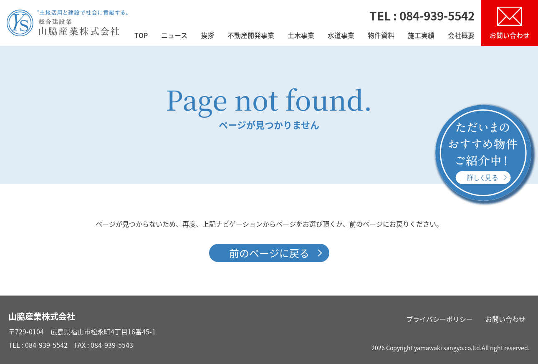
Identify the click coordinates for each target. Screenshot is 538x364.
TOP (141, 36)
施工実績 (421, 36)
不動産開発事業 (250, 36)
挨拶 (207, 36)
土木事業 (301, 36)
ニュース (174, 36)
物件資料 (381, 36)
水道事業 (341, 36)
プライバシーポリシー (439, 319)
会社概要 (461, 36)
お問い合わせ (505, 319)
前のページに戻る (269, 252)
